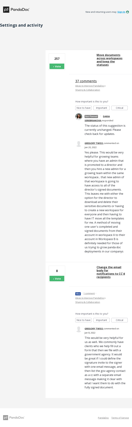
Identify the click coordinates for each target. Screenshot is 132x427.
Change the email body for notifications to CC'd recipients (111, 272)
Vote (58, 66)
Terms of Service (120, 417)
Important (103, 108)
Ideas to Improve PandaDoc (89, 85)
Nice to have (84, 108)
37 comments (86, 81)
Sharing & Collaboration (87, 89)
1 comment (89, 293)
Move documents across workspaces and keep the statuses (109, 60)
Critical (122, 108)
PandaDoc (103, 417)
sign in (121, 11)
